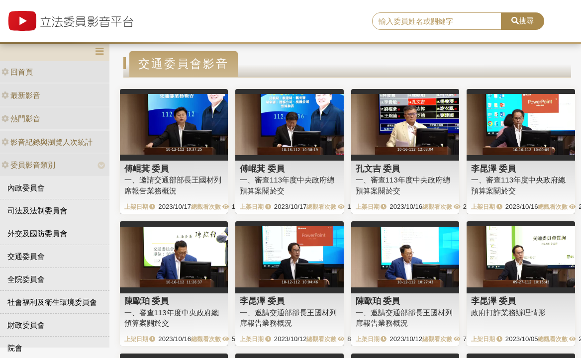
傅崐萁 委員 (146, 168)
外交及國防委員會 (37, 233)
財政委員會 (26, 325)
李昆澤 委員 (493, 168)
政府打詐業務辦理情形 (508, 312)
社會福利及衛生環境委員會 (52, 302)
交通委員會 (26, 256)
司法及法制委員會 (37, 210)
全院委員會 (26, 279)
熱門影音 (20, 118)
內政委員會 (26, 187)
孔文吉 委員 (378, 168)
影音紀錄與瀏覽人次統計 (47, 142)
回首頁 (17, 72)
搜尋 (522, 20)
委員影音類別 (28, 165)
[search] (436, 21)
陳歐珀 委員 (146, 300)
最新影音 (20, 95)
